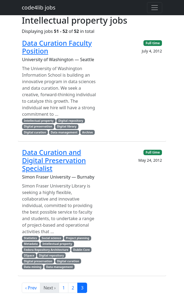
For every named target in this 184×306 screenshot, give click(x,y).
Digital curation (35, 132)
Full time (153, 43)
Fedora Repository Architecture (46, 250)
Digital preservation (38, 126)
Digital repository (70, 121)
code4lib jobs (39, 7)
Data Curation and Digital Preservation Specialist (54, 160)
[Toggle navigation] (154, 7)
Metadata (31, 244)
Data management (64, 132)
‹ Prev (31, 288)
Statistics (30, 238)
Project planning (77, 238)
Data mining (32, 267)
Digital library (66, 126)
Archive (87, 132)
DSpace (29, 255)
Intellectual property (39, 121)
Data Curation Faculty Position (57, 47)
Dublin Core (81, 250)
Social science (51, 238)
